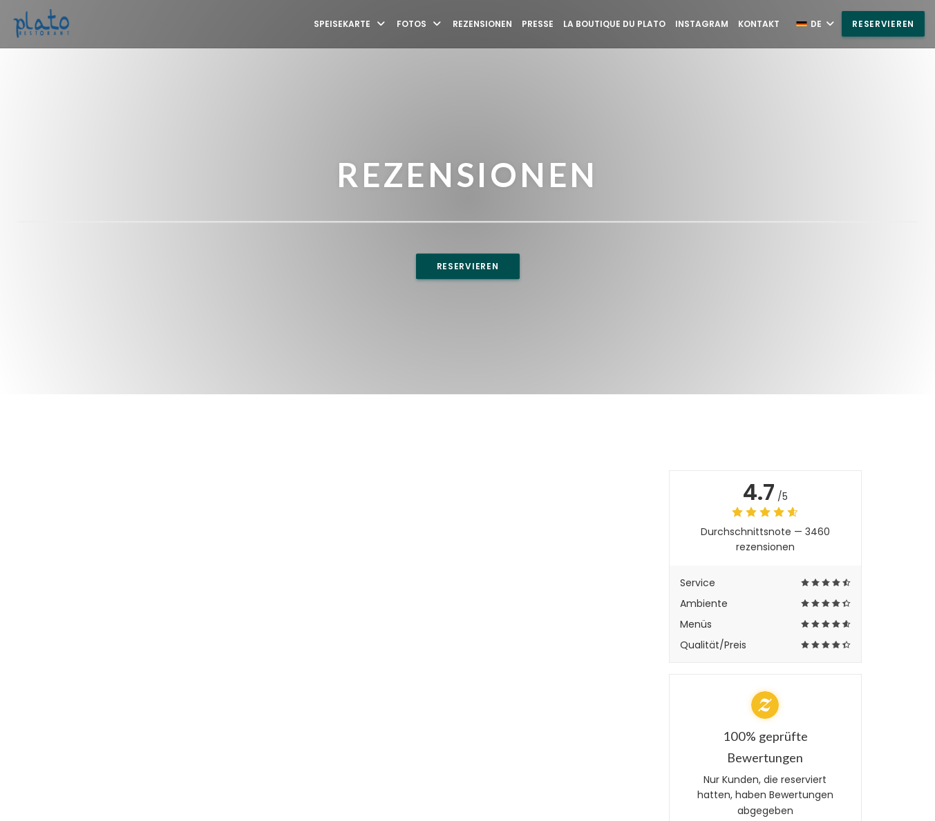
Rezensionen (482, 24)
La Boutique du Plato (614, 24)
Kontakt (759, 24)
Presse (538, 24)
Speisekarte (350, 24)
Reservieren (883, 24)
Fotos (420, 24)
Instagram (701, 24)
